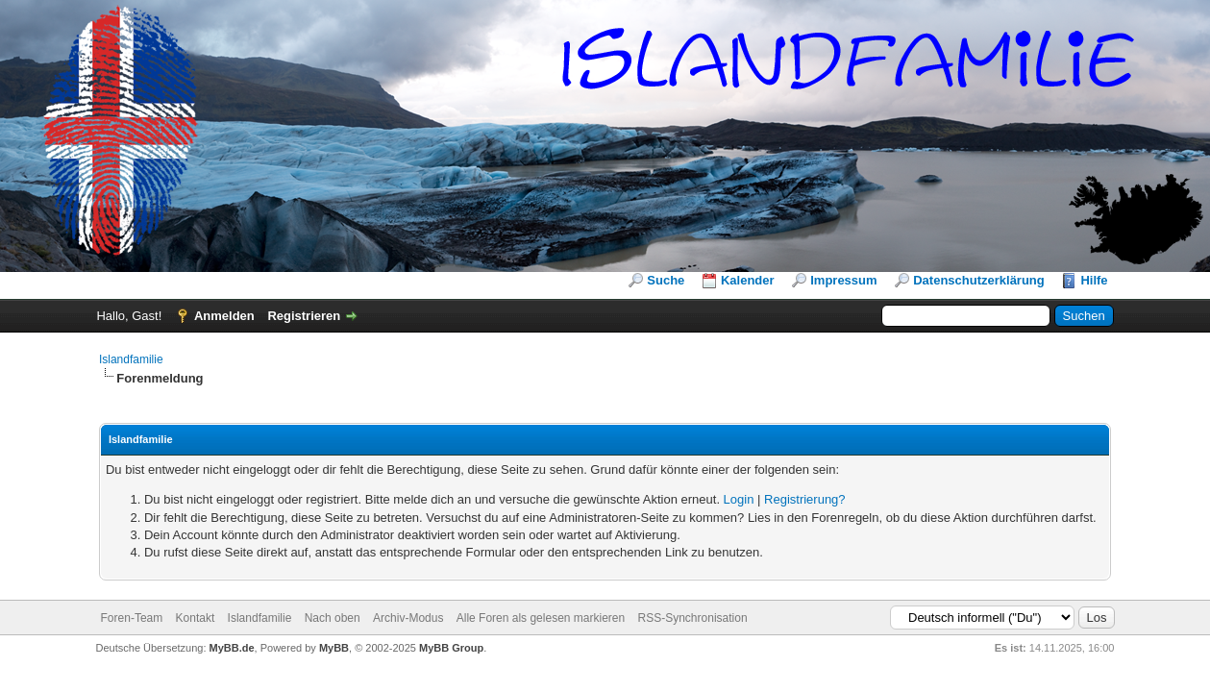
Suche (665, 280)
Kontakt (195, 618)
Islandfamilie (131, 359)
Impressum (843, 280)
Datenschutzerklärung (979, 280)
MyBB (334, 648)
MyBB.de (232, 648)
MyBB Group (451, 648)
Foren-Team (132, 618)
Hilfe (1093, 280)
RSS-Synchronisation (693, 618)
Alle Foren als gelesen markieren (541, 618)
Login (739, 499)
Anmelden (224, 316)
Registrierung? (805, 499)
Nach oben (332, 618)
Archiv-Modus (408, 618)
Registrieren (303, 316)
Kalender (748, 280)
